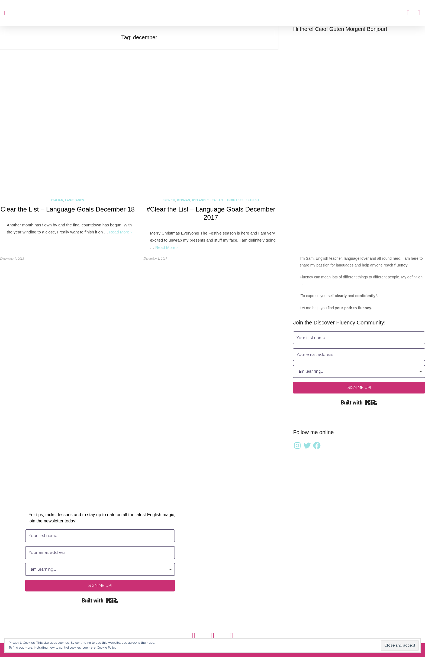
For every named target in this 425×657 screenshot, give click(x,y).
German (183, 200)
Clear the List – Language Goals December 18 (68, 209)
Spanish (252, 200)
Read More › (120, 232)
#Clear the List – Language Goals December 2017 (210, 213)
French (169, 200)
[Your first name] (359, 337)
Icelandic (200, 200)
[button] (5, 12)
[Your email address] (359, 354)
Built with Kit (359, 402)
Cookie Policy (107, 647)
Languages (74, 200)
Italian (57, 200)
